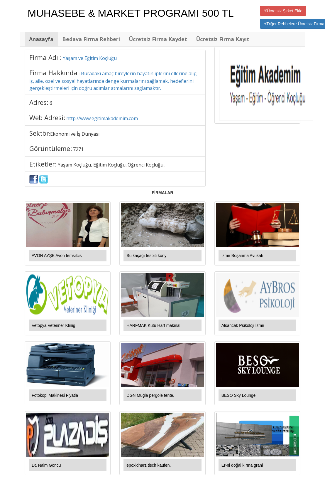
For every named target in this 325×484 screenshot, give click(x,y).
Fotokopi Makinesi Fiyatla (55, 395)
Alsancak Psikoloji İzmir (242, 325)
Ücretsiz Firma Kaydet (158, 39)
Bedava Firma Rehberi (91, 39)
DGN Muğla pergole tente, (150, 395)
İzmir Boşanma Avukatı (242, 255)
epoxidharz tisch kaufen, (148, 465)
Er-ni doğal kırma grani (242, 465)
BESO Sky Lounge (238, 395)
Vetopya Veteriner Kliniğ (53, 325)
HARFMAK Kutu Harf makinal (153, 325)
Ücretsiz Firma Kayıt (222, 39)
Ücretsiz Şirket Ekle (283, 11)
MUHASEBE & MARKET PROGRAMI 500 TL (131, 13)
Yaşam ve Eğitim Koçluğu (90, 58)
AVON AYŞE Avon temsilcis (57, 255)
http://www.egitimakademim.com (102, 118)
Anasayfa (41, 39)
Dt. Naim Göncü (46, 465)
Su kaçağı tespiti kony (146, 255)
